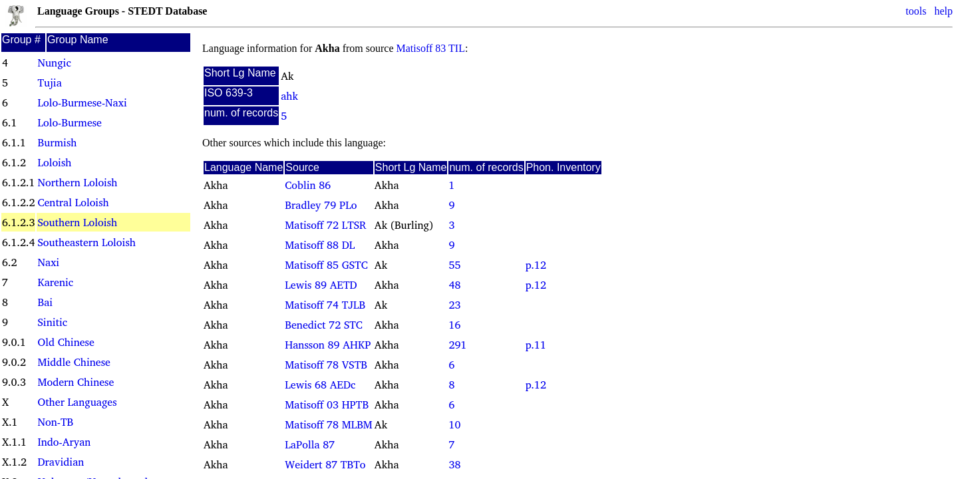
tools (915, 11)
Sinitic (52, 322)
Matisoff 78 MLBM (329, 424)
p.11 (536, 344)
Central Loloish (72, 202)
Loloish (54, 162)
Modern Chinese (75, 382)
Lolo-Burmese (69, 122)
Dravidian (60, 461)
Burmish (57, 142)
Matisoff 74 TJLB (325, 304)
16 (454, 324)
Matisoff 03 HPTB (327, 404)
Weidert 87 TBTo (325, 464)
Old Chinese (65, 342)
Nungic (54, 62)
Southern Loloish (77, 222)
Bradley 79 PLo (321, 205)
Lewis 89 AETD (321, 284)
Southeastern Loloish (86, 242)
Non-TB (55, 421)
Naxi (48, 262)
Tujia (49, 82)
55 (454, 264)
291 (457, 344)
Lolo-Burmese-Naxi (81, 102)
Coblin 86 (308, 185)
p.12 (536, 264)
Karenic (55, 282)
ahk (289, 95)
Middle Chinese (73, 362)
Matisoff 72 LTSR (325, 225)
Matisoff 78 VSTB (326, 364)
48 (454, 284)
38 (454, 464)
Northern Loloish (77, 182)
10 (454, 424)
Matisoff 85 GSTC (326, 264)
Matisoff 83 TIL (431, 48)
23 (454, 304)
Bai (45, 302)
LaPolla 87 (310, 444)
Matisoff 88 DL (320, 244)
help (943, 11)
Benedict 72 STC (324, 324)
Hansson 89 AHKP (328, 344)
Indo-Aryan (63, 441)
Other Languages (76, 401)
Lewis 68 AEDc (320, 384)
